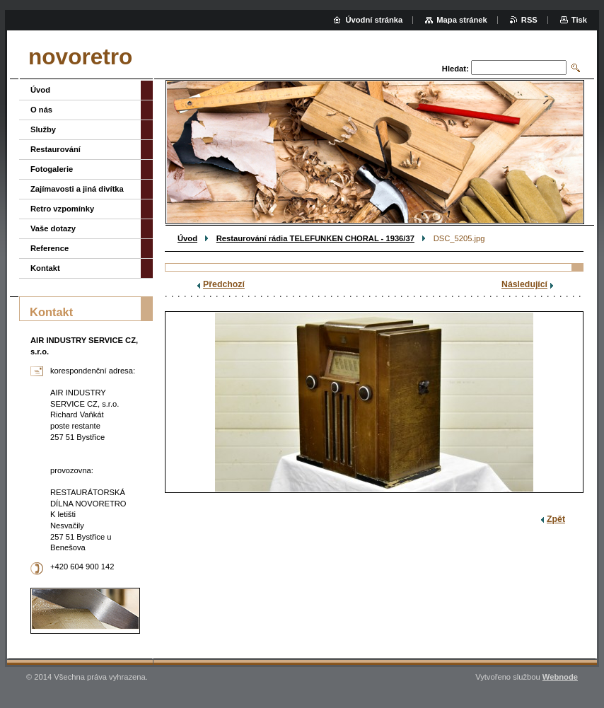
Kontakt (45, 268)
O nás (41, 109)
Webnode (560, 677)
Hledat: (455, 68)
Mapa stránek (461, 20)
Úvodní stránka (373, 20)
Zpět (556, 519)
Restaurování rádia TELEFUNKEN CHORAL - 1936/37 (315, 238)
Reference (49, 248)
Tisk (579, 20)
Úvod (187, 238)
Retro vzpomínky (62, 208)
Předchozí (224, 284)
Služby (43, 129)
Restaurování (55, 149)
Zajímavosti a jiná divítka (77, 189)
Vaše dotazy (53, 228)
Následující (524, 284)
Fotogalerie (51, 169)
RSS (529, 20)
